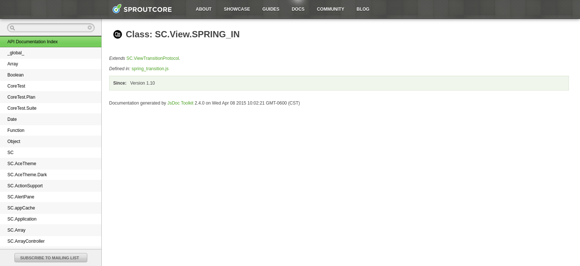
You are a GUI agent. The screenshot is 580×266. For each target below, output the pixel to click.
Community (330, 9)
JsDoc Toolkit (180, 103)
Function (15, 130)
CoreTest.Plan (21, 97)
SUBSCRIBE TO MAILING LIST (49, 258)
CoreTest (16, 86)
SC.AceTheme (21, 163)
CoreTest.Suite (22, 108)
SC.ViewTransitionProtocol (153, 58)
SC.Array (16, 230)
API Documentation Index (32, 41)
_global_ (15, 52)
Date (12, 119)
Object (13, 141)
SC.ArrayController (26, 241)
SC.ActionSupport (25, 185)
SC (10, 152)
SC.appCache (21, 208)
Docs (298, 9)
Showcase (237, 9)
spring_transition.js (150, 68)
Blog (363, 9)
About (204, 9)
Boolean (15, 75)
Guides (270, 9)
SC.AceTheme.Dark (27, 174)
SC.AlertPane (20, 197)
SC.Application (22, 219)
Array (12, 63)
